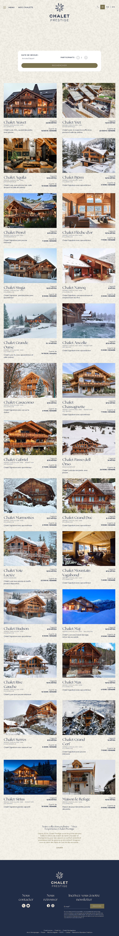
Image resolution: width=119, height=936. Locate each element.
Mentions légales (52, 932)
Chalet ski (57, 930)
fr (107, 7)
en (113, 7)
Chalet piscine (48, 930)
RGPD (62, 932)
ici (83, 917)
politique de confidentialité (77, 914)
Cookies (68, 932)
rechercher (59, 65)
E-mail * (67, 906)
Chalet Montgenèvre (69, 930)
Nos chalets (25, 7)
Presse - (43, 932)
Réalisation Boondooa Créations (82, 932)
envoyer (97, 906)
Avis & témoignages (33, 932)
